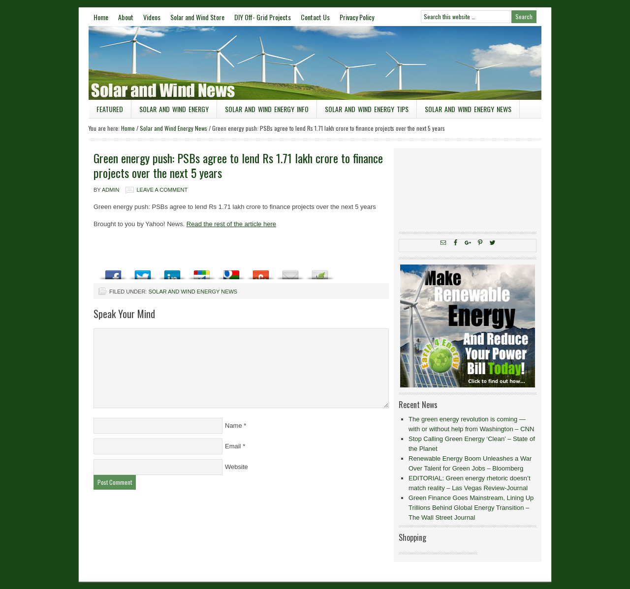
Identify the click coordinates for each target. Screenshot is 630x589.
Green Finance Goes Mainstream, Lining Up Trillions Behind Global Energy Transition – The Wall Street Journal (471, 507)
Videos (151, 17)
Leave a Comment (162, 190)
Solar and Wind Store (197, 17)
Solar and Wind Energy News (468, 109)
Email (233, 446)
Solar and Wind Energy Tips (367, 109)
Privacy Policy (357, 17)
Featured (109, 109)
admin (110, 190)
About (125, 17)
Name (233, 425)
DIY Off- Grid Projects (262, 17)
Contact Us (315, 17)
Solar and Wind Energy (174, 109)
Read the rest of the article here (231, 224)
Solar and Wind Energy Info (267, 109)
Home (101, 17)
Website (236, 467)
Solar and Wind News (315, 63)
